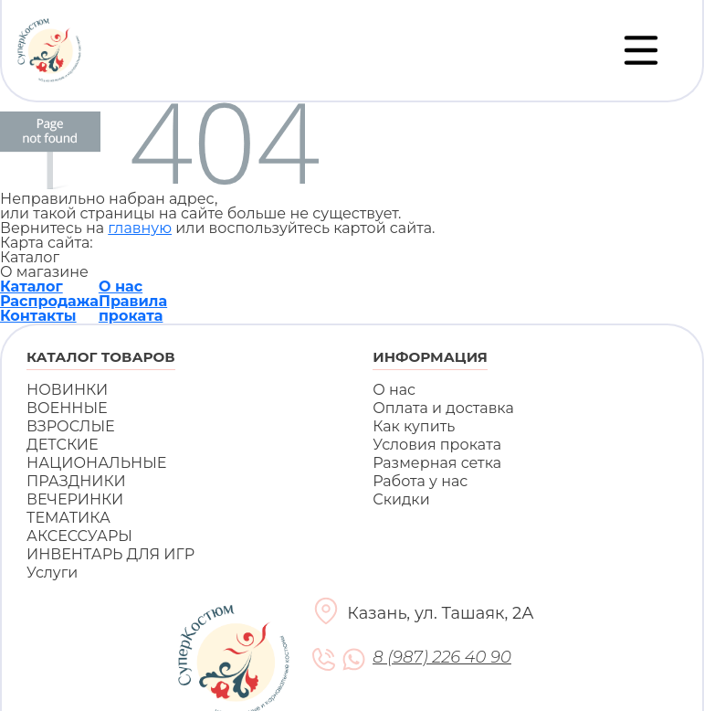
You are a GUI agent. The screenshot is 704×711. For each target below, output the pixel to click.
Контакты (38, 315)
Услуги (52, 572)
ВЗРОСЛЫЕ (70, 426)
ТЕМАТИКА (68, 517)
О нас (120, 286)
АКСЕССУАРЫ (79, 536)
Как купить (414, 426)
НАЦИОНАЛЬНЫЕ (96, 463)
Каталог (31, 286)
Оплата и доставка (443, 408)
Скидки (401, 499)
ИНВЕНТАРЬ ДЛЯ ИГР (110, 554)
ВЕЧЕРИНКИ (74, 499)
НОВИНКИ (67, 389)
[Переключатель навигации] (641, 50)
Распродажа (49, 301)
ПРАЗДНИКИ (76, 481)
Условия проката (437, 444)
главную (140, 228)
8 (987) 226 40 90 (441, 657)
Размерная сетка (437, 463)
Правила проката (133, 308)
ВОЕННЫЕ (67, 408)
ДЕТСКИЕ (62, 444)
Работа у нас (420, 481)
